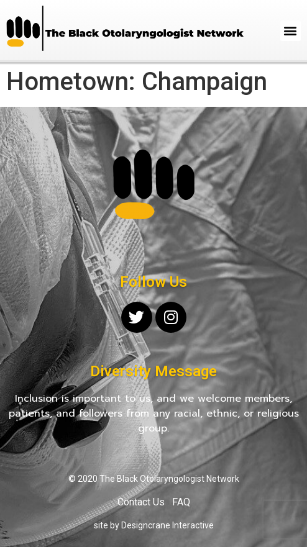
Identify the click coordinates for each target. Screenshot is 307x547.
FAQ (181, 502)
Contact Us (141, 502)
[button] (290, 30)
